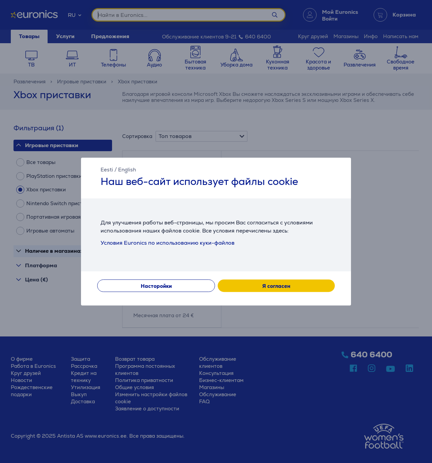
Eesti (107, 169)
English (127, 169)
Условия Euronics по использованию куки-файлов (168, 242)
